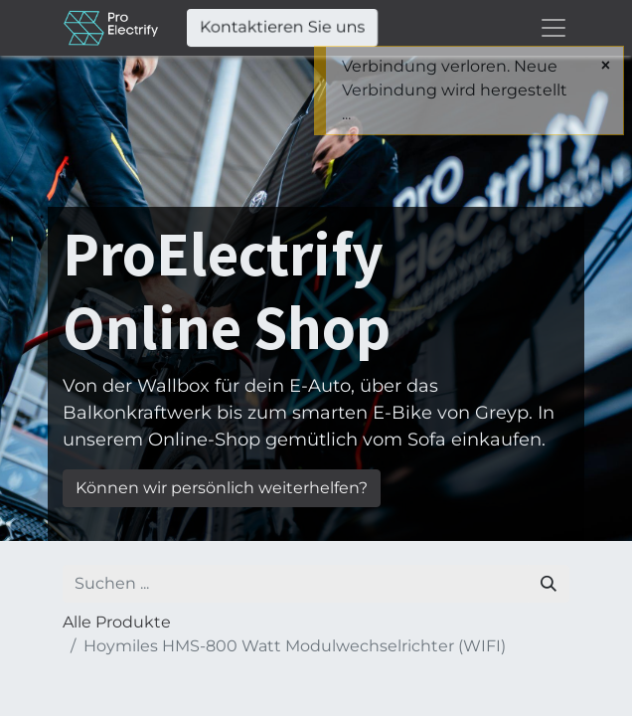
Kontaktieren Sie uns (282, 27)
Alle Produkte (117, 622)
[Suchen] (548, 584)
